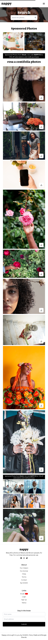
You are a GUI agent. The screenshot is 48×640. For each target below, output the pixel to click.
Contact (24, 580)
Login (24, 597)
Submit (24, 624)
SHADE (25, 635)
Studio (22, 594)
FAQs (24, 574)
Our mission (24, 568)
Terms (24, 577)
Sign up (24, 600)
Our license (24, 571)
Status (24, 603)
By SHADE (24, 583)
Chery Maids (33, 635)
